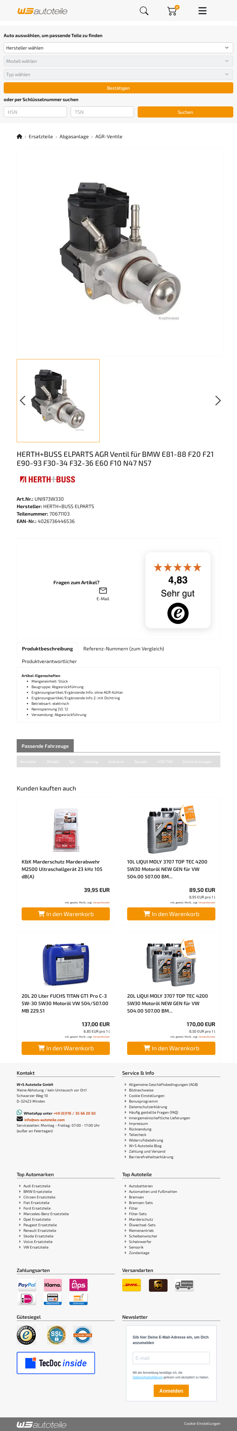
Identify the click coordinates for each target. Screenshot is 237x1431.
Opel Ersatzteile (37, 1219)
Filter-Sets (138, 1213)
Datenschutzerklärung (148, 1106)
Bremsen (136, 1197)
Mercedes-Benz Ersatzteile (46, 1213)
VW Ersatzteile (35, 1247)
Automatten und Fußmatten (153, 1191)
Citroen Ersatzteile (39, 1197)
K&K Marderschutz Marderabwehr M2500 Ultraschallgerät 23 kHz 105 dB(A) (62, 869)
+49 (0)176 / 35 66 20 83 (74, 1113)
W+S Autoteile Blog (145, 1145)
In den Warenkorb (66, 913)
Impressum (138, 1123)
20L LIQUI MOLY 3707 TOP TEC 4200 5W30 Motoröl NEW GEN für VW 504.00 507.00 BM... (167, 1003)
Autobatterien (141, 1186)
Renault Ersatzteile (39, 1230)
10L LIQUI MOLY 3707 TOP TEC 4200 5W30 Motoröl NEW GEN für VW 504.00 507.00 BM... (167, 869)
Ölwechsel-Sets (142, 1225)
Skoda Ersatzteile (38, 1236)
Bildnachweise (141, 1090)
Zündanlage (139, 1252)
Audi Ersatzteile (36, 1186)
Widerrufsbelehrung (146, 1140)
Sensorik (136, 1247)
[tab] (47, 648)
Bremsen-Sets (141, 1202)
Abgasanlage (74, 136)
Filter (133, 1208)
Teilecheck (137, 1134)
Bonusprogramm (143, 1101)
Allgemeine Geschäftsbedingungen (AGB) (163, 1084)
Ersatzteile (41, 136)
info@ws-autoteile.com (44, 1119)
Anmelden (171, 1391)
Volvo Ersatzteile (37, 1241)
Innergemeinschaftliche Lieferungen (159, 1118)
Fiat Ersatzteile (36, 1202)
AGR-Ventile (109, 136)
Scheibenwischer (143, 1236)
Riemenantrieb (141, 1230)
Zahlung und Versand (147, 1151)
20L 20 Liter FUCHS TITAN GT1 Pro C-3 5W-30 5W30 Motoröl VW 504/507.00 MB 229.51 (65, 1003)
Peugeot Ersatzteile (40, 1225)
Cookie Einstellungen (146, 1095)
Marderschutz (141, 1219)
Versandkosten (101, 902)
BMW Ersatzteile (37, 1191)
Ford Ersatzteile (37, 1208)
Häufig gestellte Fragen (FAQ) (153, 1112)
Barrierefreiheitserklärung (151, 1157)
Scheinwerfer (140, 1241)
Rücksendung (140, 1129)
